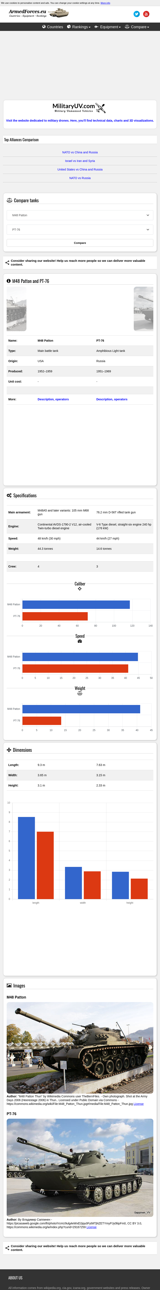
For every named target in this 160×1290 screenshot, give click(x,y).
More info (105, 3)
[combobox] (80, 215)
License (139, 1104)
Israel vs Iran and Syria (80, 161)
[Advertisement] (80, 67)
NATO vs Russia (80, 178)
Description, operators (53, 399)
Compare (80, 242)
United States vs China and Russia (80, 169)
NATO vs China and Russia (80, 152)
